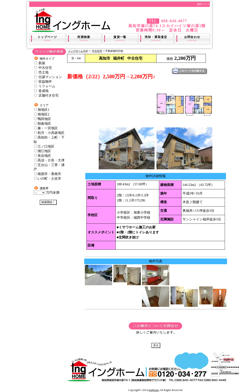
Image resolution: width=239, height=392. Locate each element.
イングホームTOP (78, 51)
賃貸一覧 (119, 38)
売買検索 (83, 38)
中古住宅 (97, 51)
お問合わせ (192, 38)
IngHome (153, 390)
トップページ (47, 38)
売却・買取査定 (156, 38)
